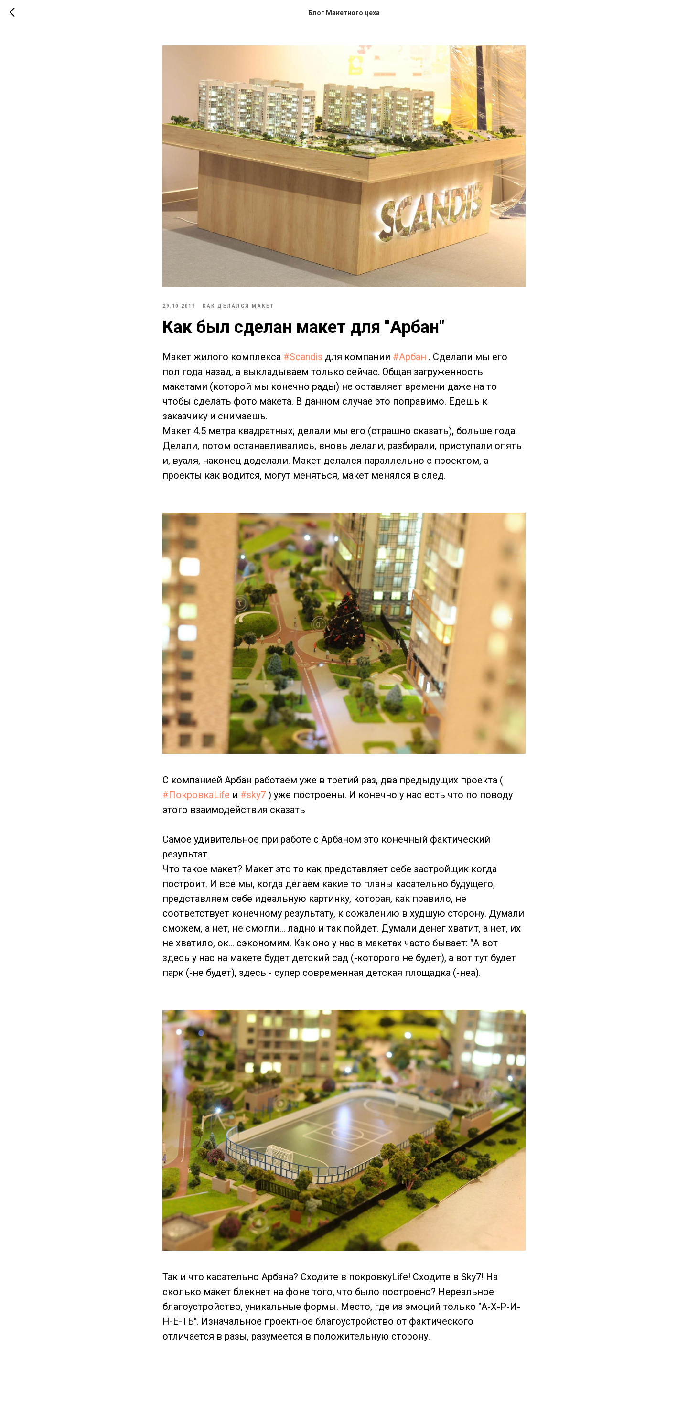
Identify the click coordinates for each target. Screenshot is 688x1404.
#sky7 (253, 795)
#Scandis (302, 357)
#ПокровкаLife (196, 795)
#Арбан (409, 357)
